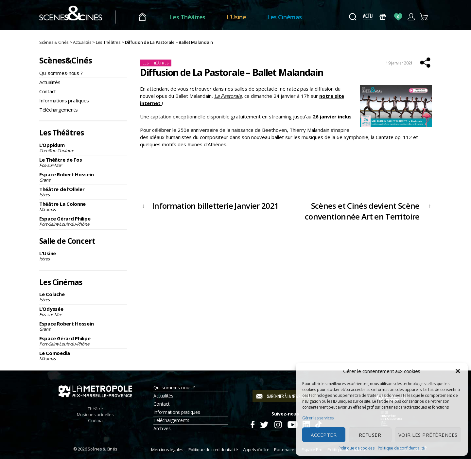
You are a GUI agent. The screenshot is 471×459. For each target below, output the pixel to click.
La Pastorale (228, 96)
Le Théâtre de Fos (83, 162)
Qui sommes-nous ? (60, 73)
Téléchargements (58, 109)
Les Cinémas (295, 17)
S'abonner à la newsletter (289, 396)
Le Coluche (83, 297)
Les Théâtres (198, 17)
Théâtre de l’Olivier (83, 192)
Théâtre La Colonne (83, 206)
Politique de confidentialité (401, 448)
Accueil (153, 17)
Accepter (324, 435)
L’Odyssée (83, 311)
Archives (161, 428)
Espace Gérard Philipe (83, 221)
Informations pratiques (64, 100)
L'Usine (83, 256)
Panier (424, 17)
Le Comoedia (83, 356)
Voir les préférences (428, 435)
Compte (411, 17)
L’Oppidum (83, 147)
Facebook (252, 423)
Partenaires (285, 449)
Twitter (264, 423)
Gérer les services (318, 418)
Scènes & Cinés (102, 449)
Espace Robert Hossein (83, 177)
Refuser (370, 435)
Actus (367, 17)
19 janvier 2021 (399, 63)
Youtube (292, 423)
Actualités (49, 82)
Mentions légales (167, 449)
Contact (47, 91)
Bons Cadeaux (383, 17)
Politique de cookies (357, 448)
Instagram (278, 423)
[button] (458, 371)
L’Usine (247, 17)
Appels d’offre (256, 449)
